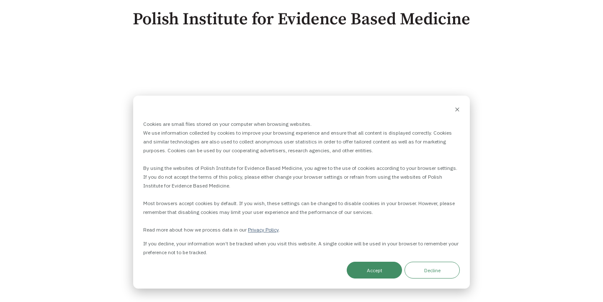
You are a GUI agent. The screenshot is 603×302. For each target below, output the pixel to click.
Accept (374, 270)
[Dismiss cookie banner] (457, 110)
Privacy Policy (263, 229)
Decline (432, 270)
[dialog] (301, 192)
